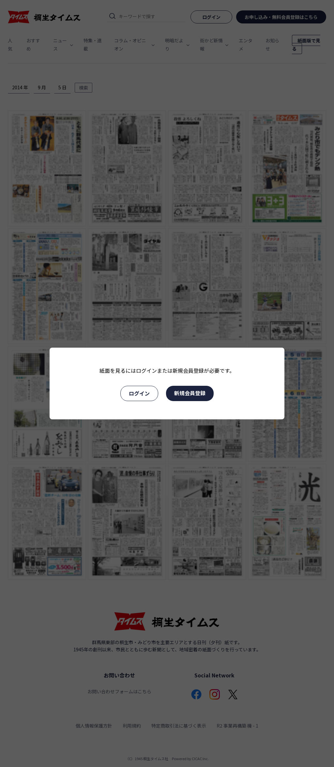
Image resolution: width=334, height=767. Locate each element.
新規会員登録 (189, 393)
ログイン (139, 393)
